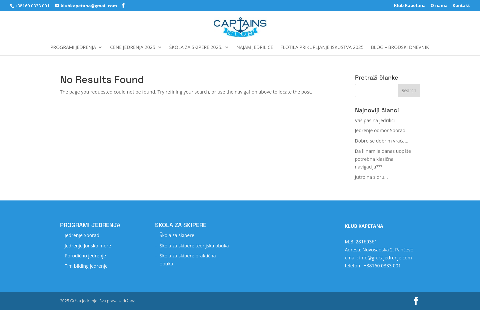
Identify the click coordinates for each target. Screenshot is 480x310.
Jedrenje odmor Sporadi (381, 130)
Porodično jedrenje (85, 255)
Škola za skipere (177, 235)
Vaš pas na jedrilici (375, 120)
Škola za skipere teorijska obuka (194, 245)
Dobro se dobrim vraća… (381, 141)
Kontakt (461, 5)
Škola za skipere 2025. (196, 47)
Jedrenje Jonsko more (88, 245)
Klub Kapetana (410, 5)
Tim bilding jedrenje (86, 266)
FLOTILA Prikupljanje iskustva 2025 (322, 47)
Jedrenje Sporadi (83, 235)
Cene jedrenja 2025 (132, 47)
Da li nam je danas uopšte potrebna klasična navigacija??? (383, 159)
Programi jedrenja (73, 47)
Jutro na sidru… (371, 177)
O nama (439, 5)
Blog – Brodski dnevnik (400, 47)
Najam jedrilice (254, 47)
